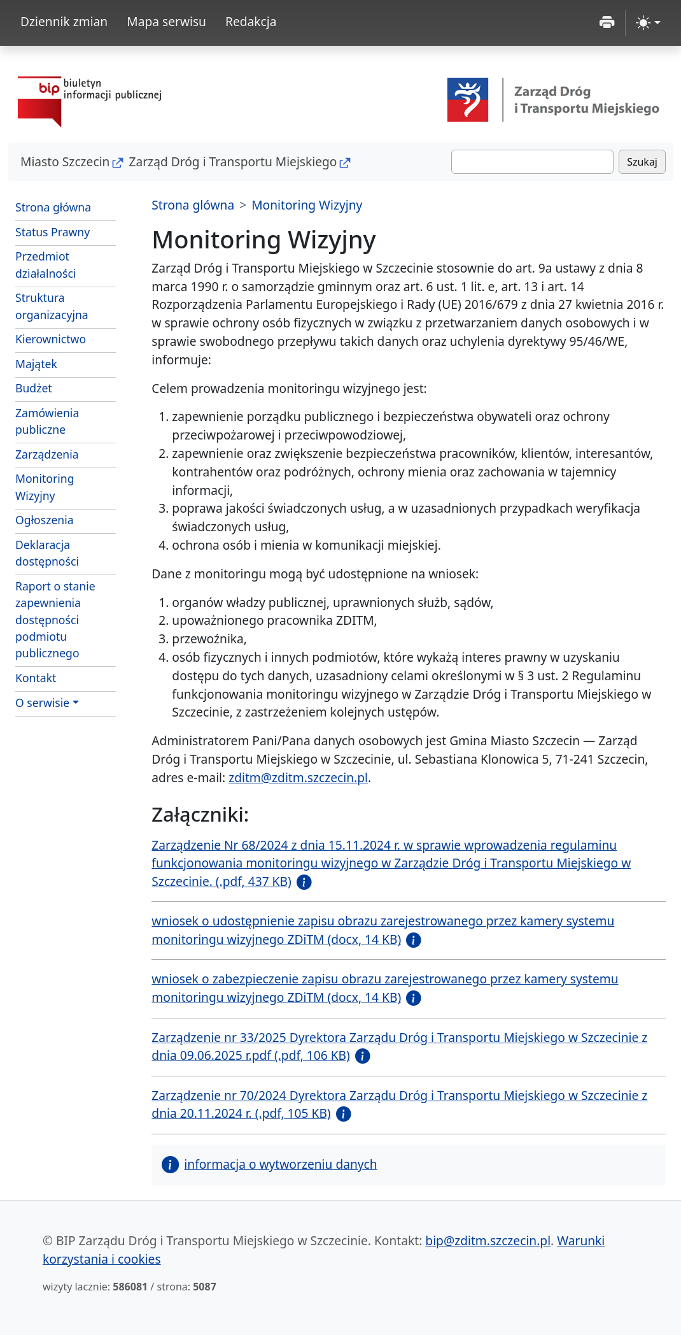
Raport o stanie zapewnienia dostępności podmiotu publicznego (55, 619)
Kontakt (35, 677)
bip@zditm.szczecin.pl (488, 1240)
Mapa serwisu (166, 21)
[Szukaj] (532, 162)
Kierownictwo (50, 338)
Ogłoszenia (44, 519)
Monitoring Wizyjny (44, 487)
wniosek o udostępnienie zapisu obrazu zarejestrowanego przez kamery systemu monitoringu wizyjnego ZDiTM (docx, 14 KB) (382, 930)
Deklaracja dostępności (47, 553)
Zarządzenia (47, 454)
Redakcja (251, 21)
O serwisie (42, 702)
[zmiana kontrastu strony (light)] (648, 23)
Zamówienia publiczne (47, 421)
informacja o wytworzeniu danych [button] (269, 1164)
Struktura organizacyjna (51, 306)
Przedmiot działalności (45, 264)
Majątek (36, 363)
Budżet (65, 387)
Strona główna (53, 207)
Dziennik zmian (64, 21)
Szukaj (642, 162)
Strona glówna (192, 204)
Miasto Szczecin (64, 161)
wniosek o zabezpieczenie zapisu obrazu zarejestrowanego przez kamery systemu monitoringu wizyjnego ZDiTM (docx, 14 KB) (384, 988)
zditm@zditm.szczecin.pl (298, 777)
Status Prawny (52, 231)
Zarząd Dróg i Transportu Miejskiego (233, 161)
